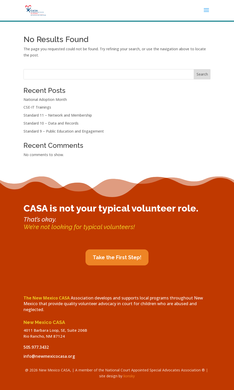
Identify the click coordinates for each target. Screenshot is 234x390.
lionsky (129, 375)
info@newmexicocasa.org (49, 356)
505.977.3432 (36, 347)
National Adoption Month (45, 99)
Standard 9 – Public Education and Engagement (64, 131)
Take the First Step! (117, 257)
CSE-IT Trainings (37, 107)
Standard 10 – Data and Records (51, 123)
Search (202, 74)
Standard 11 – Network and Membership (58, 115)
